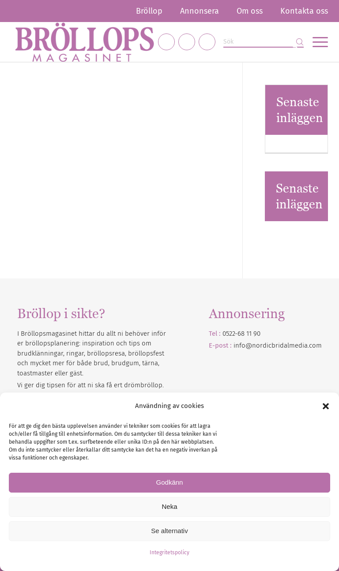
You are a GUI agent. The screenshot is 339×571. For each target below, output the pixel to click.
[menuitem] (149, 11)
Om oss (250, 11)
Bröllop (149, 11)
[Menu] (316, 42)
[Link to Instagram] (186, 41)
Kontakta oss (304, 11)
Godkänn (169, 482)
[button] (325, 406)
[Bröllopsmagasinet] (84, 42)
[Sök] (263, 42)
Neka (169, 506)
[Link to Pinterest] (207, 41)
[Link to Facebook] (166, 41)
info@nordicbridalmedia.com (278, 345)
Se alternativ (169, 530)
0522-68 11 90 (241, 333)
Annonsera (199, 11)
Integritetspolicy (169, 552)
